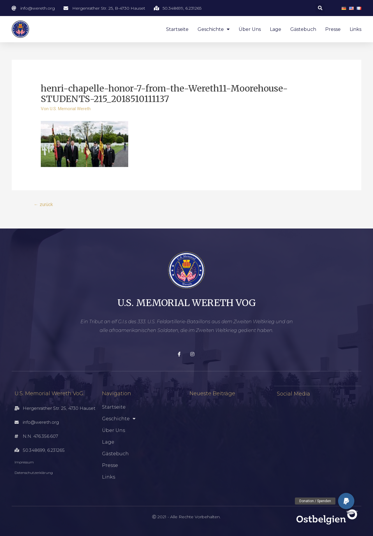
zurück (43, 204)
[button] (346, 501)
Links (355, 29)
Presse (333, 29)
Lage (275, 29)
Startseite (177, 29)
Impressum (24, 462)
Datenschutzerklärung (34, 473)
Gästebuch (303, 29)
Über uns (250, 29)
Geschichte (214, 29)
